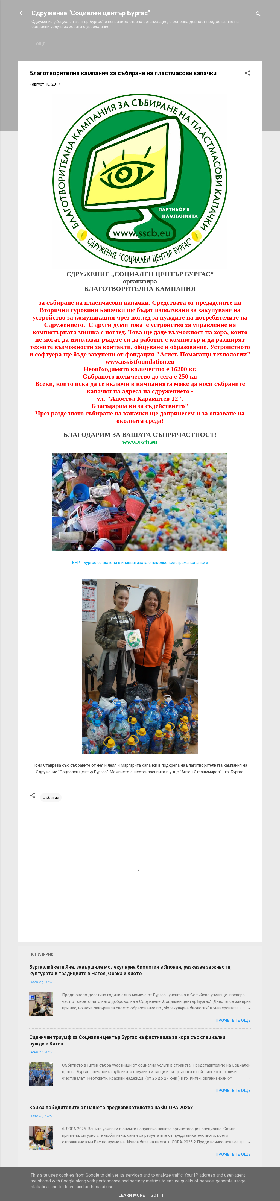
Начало (45, 44)
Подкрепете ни (195, 44)
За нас (71, 44)
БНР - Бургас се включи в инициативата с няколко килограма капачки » (140, 562)
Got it (157, 1195)
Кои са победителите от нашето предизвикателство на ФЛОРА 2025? (111, 1107)
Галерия (129, 44)
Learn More (131, 1195)
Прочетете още (233, 1020)
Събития (99, 44)
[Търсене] (258, 15)
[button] (247, 74)
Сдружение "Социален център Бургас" (90, 13)
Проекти (158, 44)
